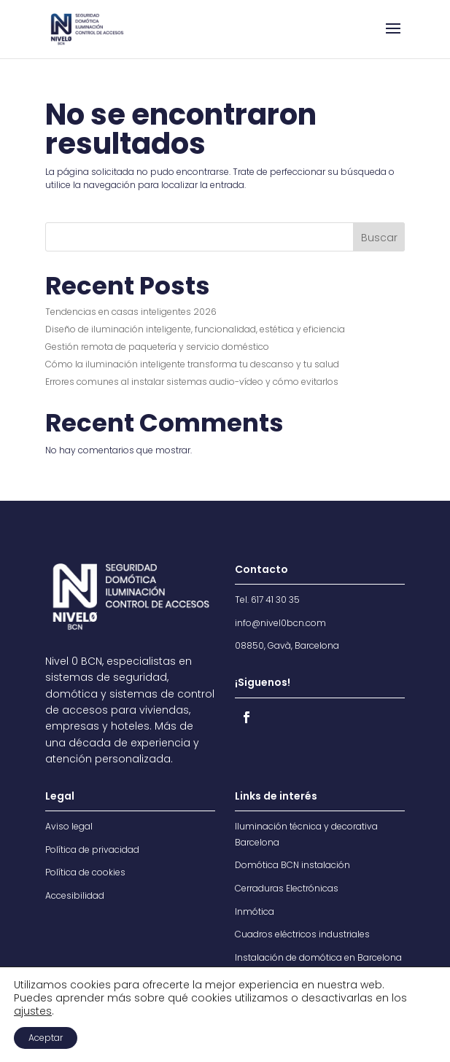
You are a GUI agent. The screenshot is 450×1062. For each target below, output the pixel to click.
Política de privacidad (92, 849)
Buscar (379, 237)
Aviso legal (69, 826)
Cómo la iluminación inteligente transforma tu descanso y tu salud (192, 364)
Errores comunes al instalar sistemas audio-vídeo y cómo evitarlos (191, 381)
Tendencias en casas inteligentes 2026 (131, 311)
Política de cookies (85, 872)
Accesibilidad (74, 895)
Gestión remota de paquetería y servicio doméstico (157, 346)
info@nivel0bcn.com (280, 623)
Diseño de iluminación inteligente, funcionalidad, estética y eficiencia (195, 329)
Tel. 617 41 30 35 (267, 599)
